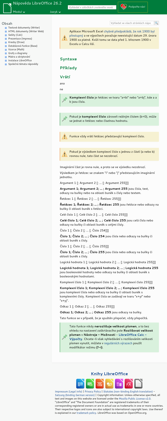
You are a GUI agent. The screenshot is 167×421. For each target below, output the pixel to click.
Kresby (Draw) (16, 42)
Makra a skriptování (19, 56)
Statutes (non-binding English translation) (128, 391)
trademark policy (86, 413)
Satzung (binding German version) (75, 395)
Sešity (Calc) (15, 35)
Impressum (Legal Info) (68, 391)
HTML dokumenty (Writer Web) (26, 31)
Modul (17, 11)
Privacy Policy (93, 391)
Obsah (7, 23)
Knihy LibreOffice (109, 373)
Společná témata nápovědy (23, 64)
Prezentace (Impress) (20, 38)
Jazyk (54, 11)
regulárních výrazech (118, 343)
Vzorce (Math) (16, 49)
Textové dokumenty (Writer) (24, 27)
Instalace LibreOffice (20, 60)
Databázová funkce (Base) (22, 46)
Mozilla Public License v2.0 (135, 398)
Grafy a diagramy (17, 53)
